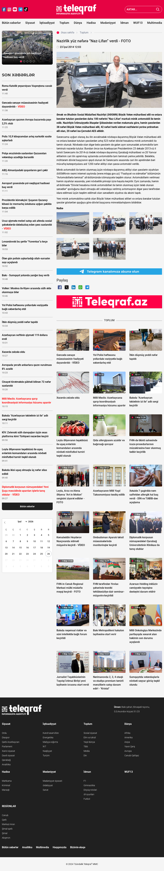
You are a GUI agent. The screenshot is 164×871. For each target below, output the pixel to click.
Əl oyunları (89, 794)
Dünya (78, 22)
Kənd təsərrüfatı (51, 733)
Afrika (127, 733)
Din (85, 755)
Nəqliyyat (47, 751)
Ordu (4, 733)
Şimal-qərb (7, 828)
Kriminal (6, 785)
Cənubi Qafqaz (131, 755)
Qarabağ (6, 760)
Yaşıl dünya (89, 742)
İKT (44, 746)
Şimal (4, 833)
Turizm (46, 755)
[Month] (22, 521)
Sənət (45, 790)
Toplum (64, 22)
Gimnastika (89, 785)
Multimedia (154, 22)
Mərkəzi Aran (8, 824)
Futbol (87, 799)
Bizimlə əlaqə (77, 847)
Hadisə (91, 22)
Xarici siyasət (8, 751)
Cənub (5, 815)
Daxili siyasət (8, 755)
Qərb (4, 819)
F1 (85, 781)
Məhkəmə (7, 781)
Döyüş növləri (90, 790)
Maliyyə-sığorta (50, 742)
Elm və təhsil (90, 737)
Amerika (128, 737)
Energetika (48, 737)
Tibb (86, 746)
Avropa (128, 751)
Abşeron (6, 837)
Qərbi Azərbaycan (10, 742)
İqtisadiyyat (47, 22)
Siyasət (30, 22)
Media (87, 751)
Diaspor (6, 737)
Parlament (7, 746)
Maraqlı (5, 790)
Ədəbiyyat (48, 785)
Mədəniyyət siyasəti (52, 781)
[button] (21, 61)
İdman (124, 22)
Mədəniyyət (108, 22)
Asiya (127, 742)
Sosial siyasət (90, 733)
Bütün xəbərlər (11, 22)
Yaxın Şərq (129, 746)
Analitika (6, 764)
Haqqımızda (59, 847)
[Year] (33, 521)
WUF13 (138, 22)
